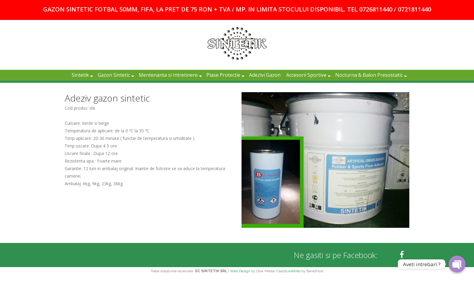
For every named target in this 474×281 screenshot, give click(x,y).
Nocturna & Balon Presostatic (369, 75)
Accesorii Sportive (306, 75)
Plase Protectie (223, 75)
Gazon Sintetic (114, 75)
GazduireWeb (289, 271)
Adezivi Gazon (265, 75)
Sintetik (80, 75)
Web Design (240, 271)
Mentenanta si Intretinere (168, 75)
